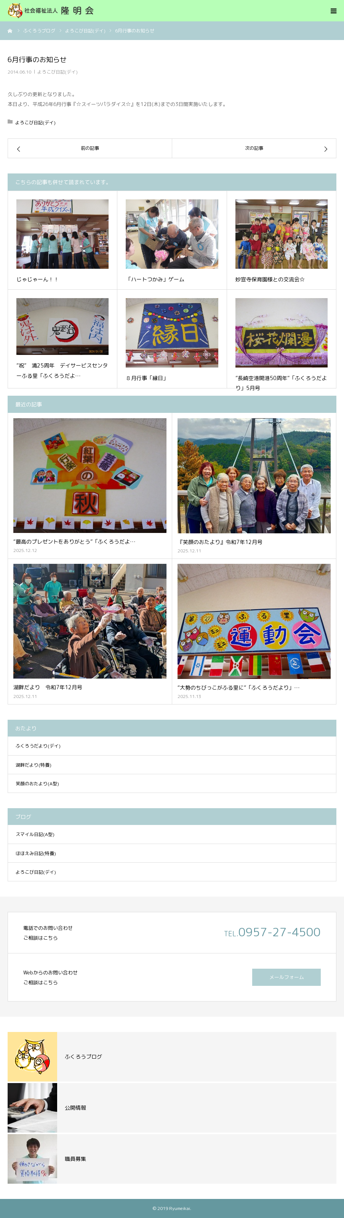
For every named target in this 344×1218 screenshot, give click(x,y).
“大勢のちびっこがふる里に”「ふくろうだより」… (239, 687)
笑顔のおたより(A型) (37, 783)
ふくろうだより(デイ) (38, 746)
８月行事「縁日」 (147, 378)
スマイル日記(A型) (35, 834)
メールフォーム (286, 977)
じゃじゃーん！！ (37, 279)
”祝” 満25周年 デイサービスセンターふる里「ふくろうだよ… (62, 370)
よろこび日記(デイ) (57, 72)
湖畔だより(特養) (33, 765)
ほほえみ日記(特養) (36, 853)
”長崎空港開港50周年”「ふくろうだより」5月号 (281, 383)
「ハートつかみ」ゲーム (155, 279)
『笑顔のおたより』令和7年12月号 (220, 542)
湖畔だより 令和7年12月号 (47, 687)
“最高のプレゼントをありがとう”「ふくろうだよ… (74, 541)
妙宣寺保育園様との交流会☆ (270, 279)
